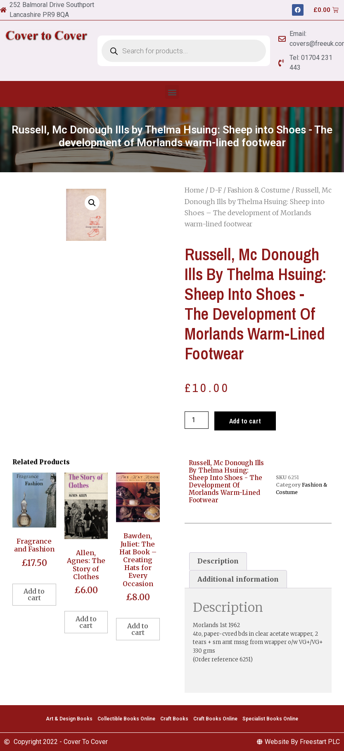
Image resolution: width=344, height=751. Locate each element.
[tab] (218, 561)
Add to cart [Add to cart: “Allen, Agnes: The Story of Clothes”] (86, 622)
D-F (216, 190)
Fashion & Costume (259, 190)
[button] (172, 92)
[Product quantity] (197, 420)
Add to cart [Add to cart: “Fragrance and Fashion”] (34, 594)
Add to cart (245, 420)
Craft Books (174, 719)
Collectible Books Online (126, 719)
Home (194, 190)
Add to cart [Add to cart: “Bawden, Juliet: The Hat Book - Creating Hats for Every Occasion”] (137, 629)
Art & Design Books (69, 719)
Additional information (238, 579)
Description (218, 561)
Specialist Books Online (270, 719)
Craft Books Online (215, 719)
